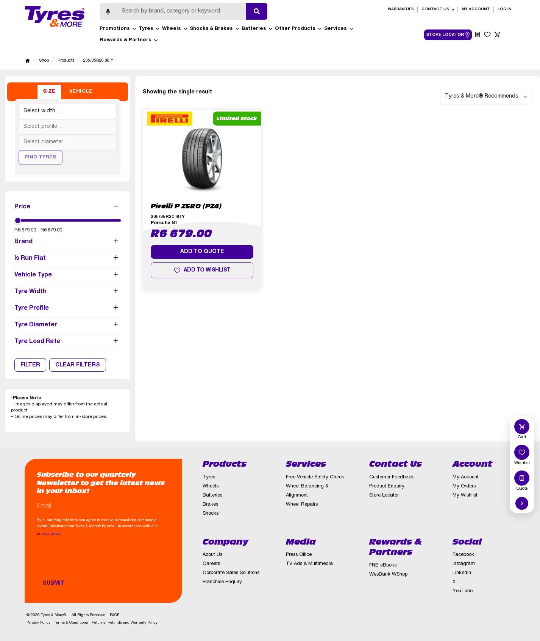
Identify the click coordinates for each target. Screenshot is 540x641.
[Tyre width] (68, 111)
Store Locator (384, 495)
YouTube (463, 591)
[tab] (49, 92)
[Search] (181, 11)
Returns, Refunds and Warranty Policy (125, 623)
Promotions (118, 29)
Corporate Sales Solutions (231, 573)
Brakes (210, 504)
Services (339, 29)
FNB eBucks (382, 565)
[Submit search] (256, 11)
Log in (505, 9)
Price (67, 207)
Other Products (298, 29)
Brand (67, 242)
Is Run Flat (67, 259)
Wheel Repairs (302, 504)
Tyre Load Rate (67, 342)
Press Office (299, 555)
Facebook (463, 555)
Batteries (257, 29)
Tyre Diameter (67, 325)
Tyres (149, 29)
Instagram (464, 564)
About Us (212, 555)
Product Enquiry (386, 486)
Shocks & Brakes (215, 29)
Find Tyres (40, 157)
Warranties (401, 9)
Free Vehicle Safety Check (315, 477)
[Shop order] (486, 96)
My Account (476, 9)
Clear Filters (77, 365)
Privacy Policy (38, 623)
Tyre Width (67, 292)
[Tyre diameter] (68, 142)
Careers (211, 564)
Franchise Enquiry (222, 582)
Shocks (210, 513)
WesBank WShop (388, 574)
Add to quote (202, 252)
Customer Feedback (391, 477)
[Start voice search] (108, 11)
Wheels (175, 29)
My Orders (464, 486)
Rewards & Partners (129, 40)
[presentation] (94, 561)
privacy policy (49, 534)
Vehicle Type (67, 275)
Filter (30, 365)
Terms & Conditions (71, 623)
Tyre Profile (67, 309)
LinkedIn (462, 573)
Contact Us (435, 9)
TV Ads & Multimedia (309, 564)
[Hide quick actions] (521, 503)
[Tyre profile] (68, 127)
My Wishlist (465, 495)
